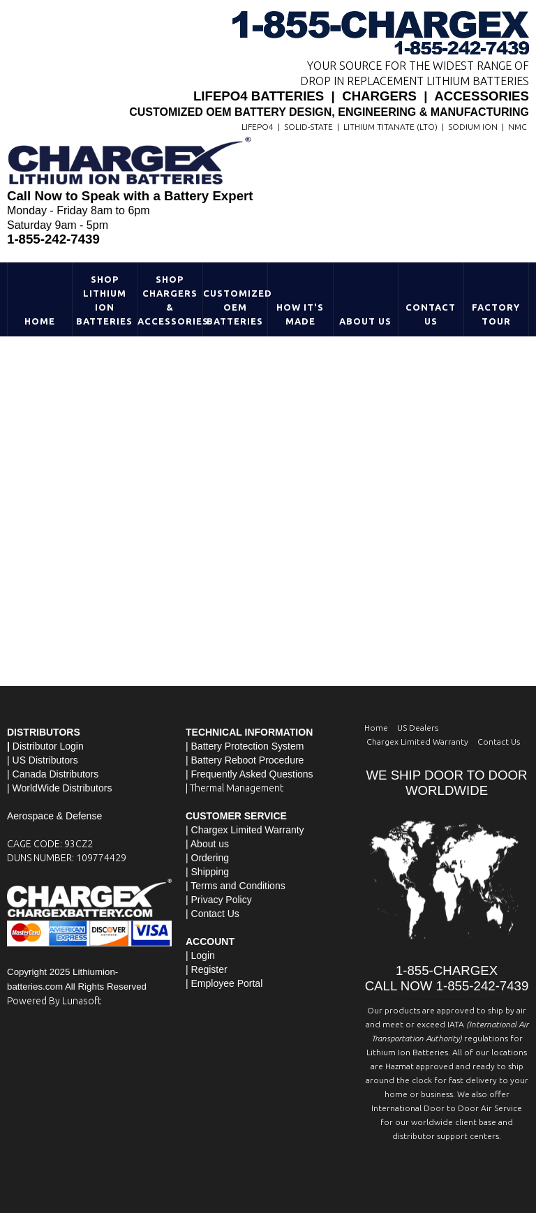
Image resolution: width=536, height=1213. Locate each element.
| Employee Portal (224, 983)
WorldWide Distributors (62, 788)
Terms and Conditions (238, 885)
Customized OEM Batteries (235, 307)
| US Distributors (42, 760)
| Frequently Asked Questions (249, 774)
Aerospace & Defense (54, 815)
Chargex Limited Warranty (417, 741)
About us (210, 843)
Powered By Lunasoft (54, 1000)
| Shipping (207, 871)
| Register (207, 969)
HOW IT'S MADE (300, 314)
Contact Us (430, 314)
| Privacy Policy (219, 899)
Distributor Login (48, 746)
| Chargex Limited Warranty (245, 829)
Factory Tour (496, 314)
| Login (200, 955)
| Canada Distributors (52, 774)
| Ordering (207, 857)
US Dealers (417, 727)
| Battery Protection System (245, 746)
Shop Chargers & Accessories (169, 300)
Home (39, 321)
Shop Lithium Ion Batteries (104, 300)
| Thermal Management (234, 788)
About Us (365, 321)
